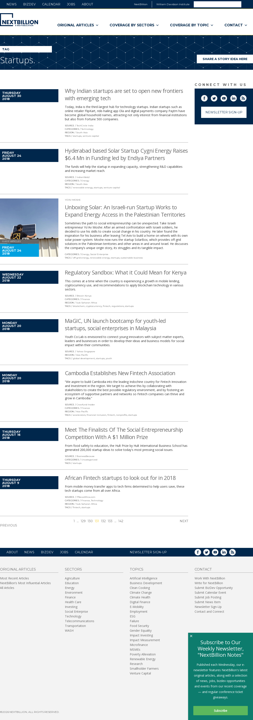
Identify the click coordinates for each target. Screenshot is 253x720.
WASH (69, 630)
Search (247, 4)
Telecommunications (79, 621)
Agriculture (72, 578)
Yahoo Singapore (86, 351)
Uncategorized (89, 459)
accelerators (79, 415)
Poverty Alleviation (143, 654)
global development (84, 358)
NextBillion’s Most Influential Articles (25, 583)
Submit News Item (208, 602)
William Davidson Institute (172, 4)
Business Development (146, 583)
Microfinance (139, 645)
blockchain (79, 306)
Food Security (139, 626)
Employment (138, 611)
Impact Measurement (145, 640)
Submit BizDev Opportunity (214, 588)
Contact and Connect (209, 611)
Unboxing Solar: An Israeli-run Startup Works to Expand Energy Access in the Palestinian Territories (125, 210)
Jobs (71, 4)
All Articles (7, 588)
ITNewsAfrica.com (86, 497)
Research (136, 664)
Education (72, 583)
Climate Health (140, 597)
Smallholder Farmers (144, 668)
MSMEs (135, 649)
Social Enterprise (99, 254)
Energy (85, 180)
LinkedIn (236, 97)
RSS (246, 97)
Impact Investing (141, 635)
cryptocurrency (94, 306)
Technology (87, 129)
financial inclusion (96, 415)
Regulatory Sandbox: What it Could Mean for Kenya (125, 272)
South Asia (82, 132)
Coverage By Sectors (134, 25)
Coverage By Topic (192, 25)
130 (90, 521)
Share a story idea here (228, 60)
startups (77, 136)
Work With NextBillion (210, 578)
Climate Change (141, 592)
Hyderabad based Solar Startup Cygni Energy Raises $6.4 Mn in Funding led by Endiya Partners (126, 154)
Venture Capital (140, 673)
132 (103, 521)
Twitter (209, 553)
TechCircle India (85, 125)
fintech (106, 306)
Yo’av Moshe (73, 199)
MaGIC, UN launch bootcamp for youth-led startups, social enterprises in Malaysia (115, 324)
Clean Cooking (140, 588)
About (87, 4)
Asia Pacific (82, 355)
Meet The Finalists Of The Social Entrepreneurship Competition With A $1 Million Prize (124, 433)
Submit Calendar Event (210, 592)
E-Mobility (137, 607)
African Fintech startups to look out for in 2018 (120, 477)
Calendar (51, 4)
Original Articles (78, 25)
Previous (8, 525)
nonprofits (121, 415)
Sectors (73, 569)
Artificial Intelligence (143, 578)
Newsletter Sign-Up (223, 112)
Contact (236, 25)
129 (83, 521)
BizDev (29, 4)
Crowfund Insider (86, 404)
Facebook (207, 97)
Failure (134, 621)
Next (184, 521)
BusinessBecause (85, 456)
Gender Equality (141, 630)
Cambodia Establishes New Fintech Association (120, 373)
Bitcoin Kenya (84, 295)
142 (120, 521)
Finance (85, 299)
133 (110, 521)
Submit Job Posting (208, 597)
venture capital (91, 136)
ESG (132, 616)
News (11, 4)
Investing (71, 607)
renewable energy (83, 187)
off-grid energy (81, 257)
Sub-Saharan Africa (86, 302)
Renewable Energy (142, 659)
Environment (74, 592)
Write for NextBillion (209, 583)
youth (109, 358)
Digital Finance (140, 602)
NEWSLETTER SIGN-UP (148, 552)
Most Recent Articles (14, 578)
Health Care (73, 602)
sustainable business (132, 257)
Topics (136, 569)
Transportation (75, 626)
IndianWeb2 (83, 177)
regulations (118, 306)
